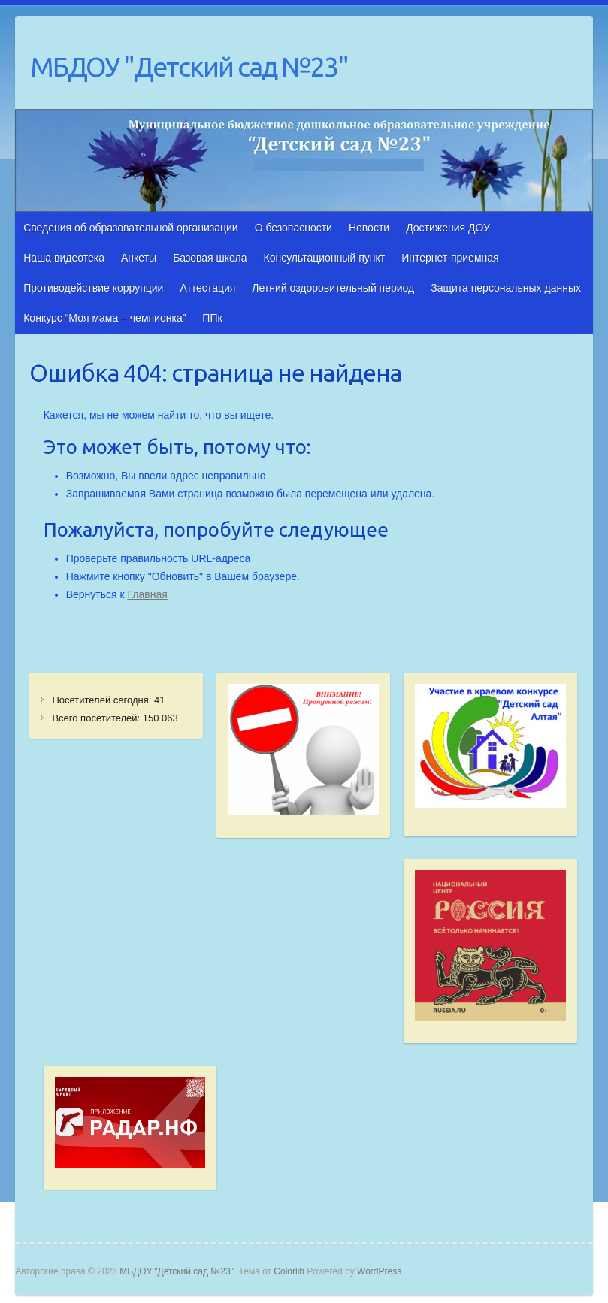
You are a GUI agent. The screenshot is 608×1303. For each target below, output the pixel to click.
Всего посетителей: (97, 718)
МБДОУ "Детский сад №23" (189, 66)
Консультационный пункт (325, 258)
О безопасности (293, 228)
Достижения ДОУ (448, 228)
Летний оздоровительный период (333, 288)
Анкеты (138, 258)
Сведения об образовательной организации (130, 228)
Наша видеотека (63, 258)
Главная (148, 594)
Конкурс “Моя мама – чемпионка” (104, 318)
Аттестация (207, 288)
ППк (212, 318)
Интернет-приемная (449, 258)
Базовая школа (210, 258)
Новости (369, 228)
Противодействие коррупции (93, 288)
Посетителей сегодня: (103, 700)
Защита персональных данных (506, 288)
